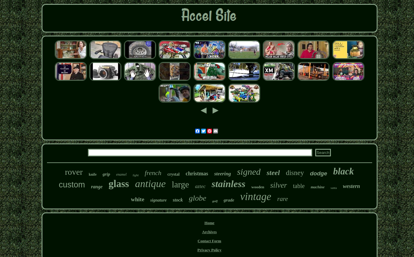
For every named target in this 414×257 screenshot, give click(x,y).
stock (178, 199)
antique (150, 183)
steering (222, 174)
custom (72, 184)
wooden (257, 187)
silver (278, 185)
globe (197, 198)
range (96, 186)
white (137, 199)
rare (282, 198)
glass (119, 183)
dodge (318, 173)
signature (158, 200)
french (153, 173)
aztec (200, 186)
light (135, 175)
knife (93, 174)
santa (334, 188)
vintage (255, 196)
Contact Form (209, 241)
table (299, 186)
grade (229, 200)
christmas (196, 174)
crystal (173, 174)
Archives (209, 232)
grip (106, 174)
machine (318, 187)
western (351, 186)
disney (295, 173)
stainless (228, 183)
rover (74, 172)
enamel (121, 174)
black (343, 171)
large (180, 184)
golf (215, 201)
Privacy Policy (210, 250)
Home (209, 223)
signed (248, 172)
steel (273, 173)
